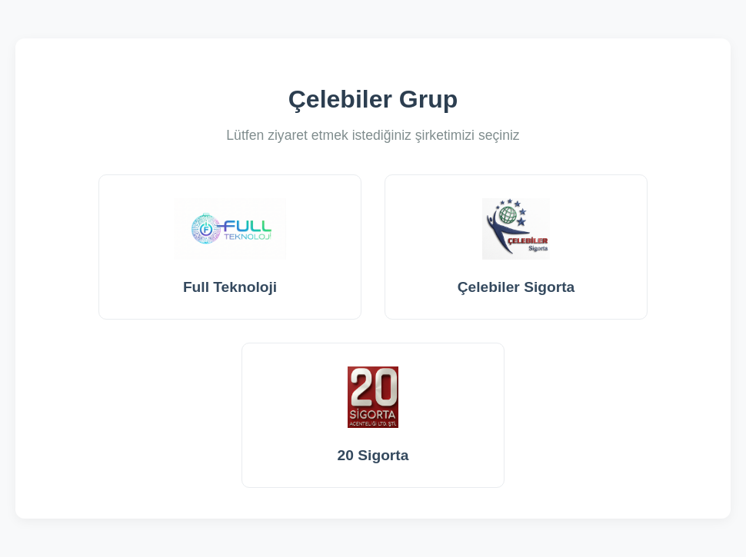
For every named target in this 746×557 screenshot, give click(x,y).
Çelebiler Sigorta (516, 246)
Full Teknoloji (230, 246)
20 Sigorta (373, 414)
